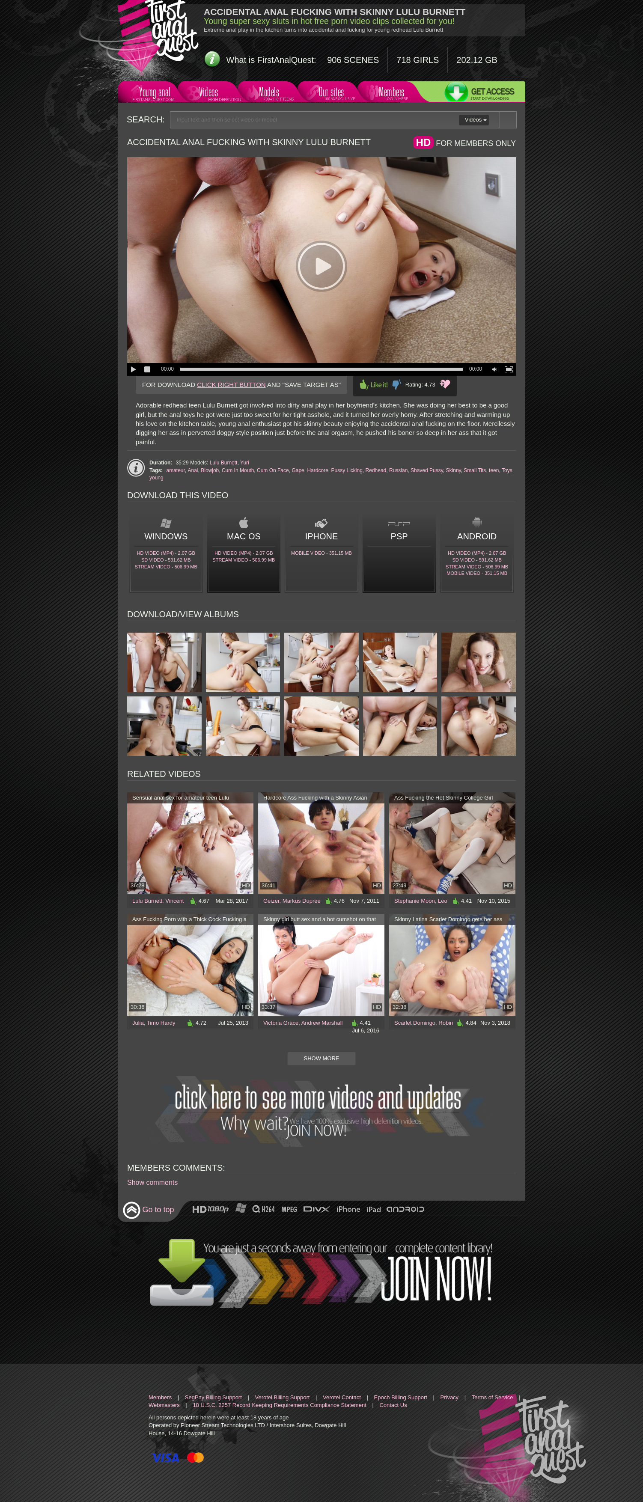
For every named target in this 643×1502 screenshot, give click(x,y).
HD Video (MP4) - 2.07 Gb (166, 553)
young (156, 478)
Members (390, 93)
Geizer (271, 901)
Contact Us (393, 1405)
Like (374, 384)
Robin (445, 1023)
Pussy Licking (347, 470)
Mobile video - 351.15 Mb (321, 553)
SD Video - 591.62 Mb (166, 559)
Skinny (453, 470)
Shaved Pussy (427, 470)
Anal (193, 470)
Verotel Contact (342, 1397)
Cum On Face (273, 470)
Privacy (450, 1397)
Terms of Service (492, 1397)
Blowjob (210, 470)
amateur (175, 470)
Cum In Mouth (238, 470)
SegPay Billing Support (213, 1397)
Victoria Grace (280, 1023)
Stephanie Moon (414, 901)
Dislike (396, 384)
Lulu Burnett (224, 463)
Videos (211, 93)
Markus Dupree (302, 901)
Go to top (148, 1210)
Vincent (174, 901)
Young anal (154, 93)
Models (271, 93)
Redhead (376, 470)
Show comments (152, 1182)
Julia (138, 1023)
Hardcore (317, 470)
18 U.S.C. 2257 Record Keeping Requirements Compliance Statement (279, 1405)
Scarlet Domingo (414, 1023)
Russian (398, 470)
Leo (442, 901)
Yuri (244, 463)
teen (494, 470)
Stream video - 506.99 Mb (166, 566)
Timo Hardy (161, 1023)
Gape (298, 470)
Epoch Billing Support (400, 1397)
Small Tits (475, 470)
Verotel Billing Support (282, 1397)
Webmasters (164, 1405)
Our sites (331, 93)
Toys (507, 470)
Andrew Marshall (322, 1023)
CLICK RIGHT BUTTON (231, 384)
